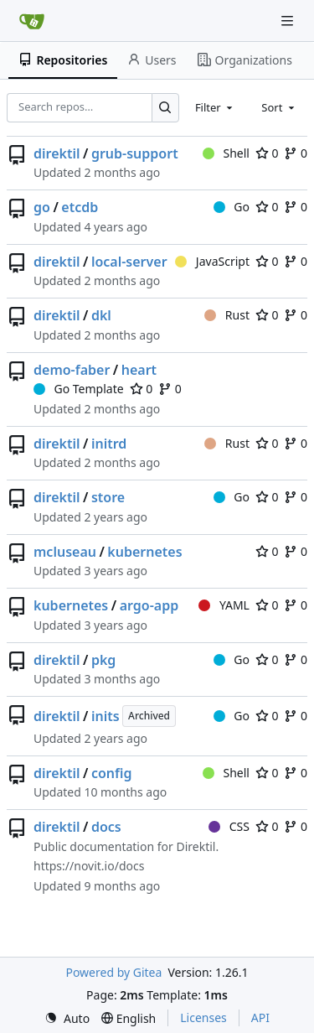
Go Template (78, 389)
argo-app (149, 605)
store (108, 497)
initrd (108, 443)
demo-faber (71, 369)
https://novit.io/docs (88, 866)
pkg (103, 659)
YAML (224, 605)
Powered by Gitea (113, 972)
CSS (229, 826)
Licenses (203, 1017)
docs (106, 826)
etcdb (79, 207)
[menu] (67, 1018)
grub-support (134, 153)
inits (105, 716)
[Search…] (165, 107)
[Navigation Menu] (289, 20)
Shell (226, 153)
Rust (227, 315)
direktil (56, 153)
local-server (129, 261)
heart (139, 369)
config (111, 773)
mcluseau (64, 551)
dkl (101, 315)
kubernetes (144, 551)
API (260, 1017)
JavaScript (212, 261)
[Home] (31, 21)
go (41, 207)
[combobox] (215, 107)
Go (232, 207)
